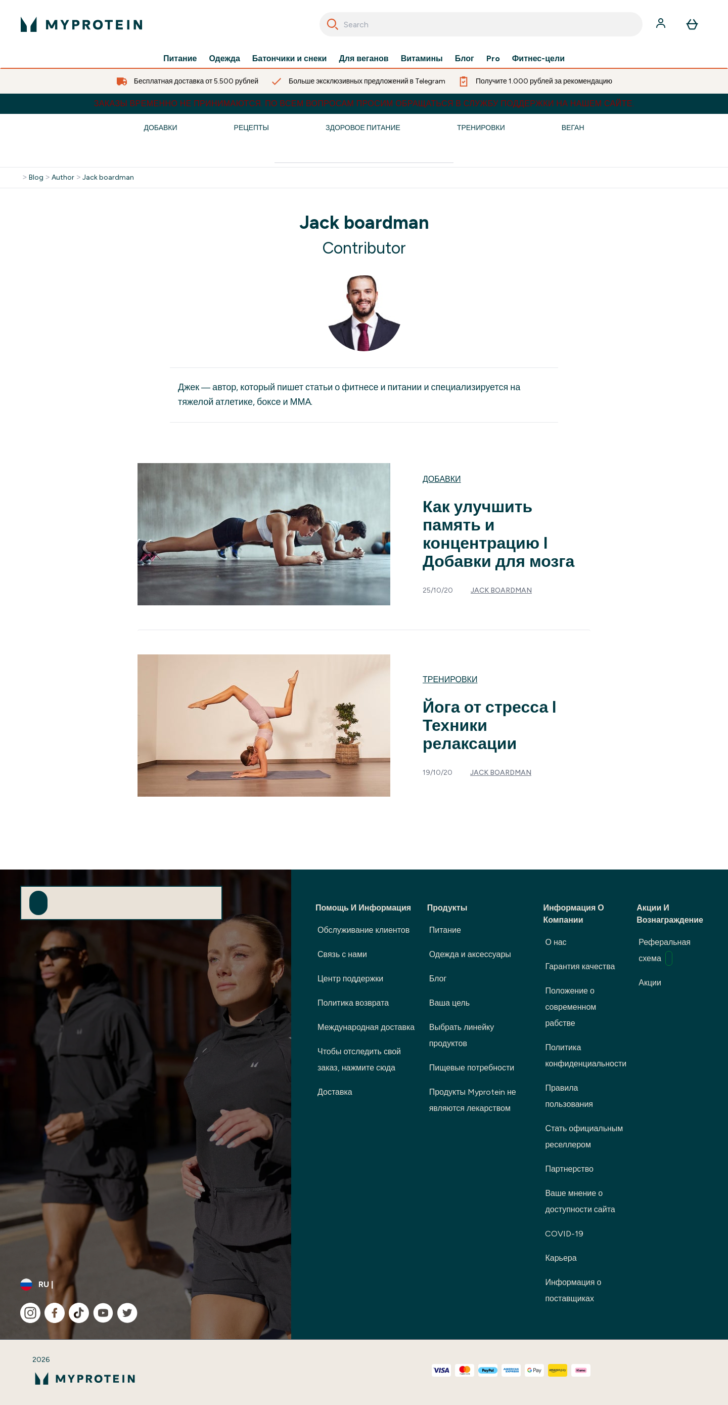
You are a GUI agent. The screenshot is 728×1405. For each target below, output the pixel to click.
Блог (464, 59)
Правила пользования (569, 1096)
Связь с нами (342, 954)
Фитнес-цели (538, 59)
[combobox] (481, 24)
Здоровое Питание (363, 127)
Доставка (334, 1092)
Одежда (224, 59)
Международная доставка (366, 1027)
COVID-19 (564, 1233)
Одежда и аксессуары (470, 954)
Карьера (560, 1258)
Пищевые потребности (472, 1067)
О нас (555, 942)
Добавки (160, 127)
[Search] (333, 24)
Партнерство (569, 1169)
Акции (650, 982)
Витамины (422, 59)
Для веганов (363, 59)
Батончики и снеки (289, 59)
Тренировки (481, 127)
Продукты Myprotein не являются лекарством (472, 1100)
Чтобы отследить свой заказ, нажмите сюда (359, 1059)
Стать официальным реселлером (584, 1136)
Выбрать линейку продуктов (461, 1035)
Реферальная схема (665, 951)
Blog (36, 178)
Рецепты (251, 127)
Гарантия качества (580, 966)
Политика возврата (353, 1003)
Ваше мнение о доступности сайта (580, 1201)
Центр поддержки (350, 978)
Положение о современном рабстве (570, 1007)
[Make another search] (364, 154)
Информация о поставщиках (573, 1290)
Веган (573, 127)
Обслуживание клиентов (363, 930)
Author (63, 178)
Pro (493, 59)
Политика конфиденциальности (585, 1055)
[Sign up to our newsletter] (38, 903)
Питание (180, 59)
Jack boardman (108, 178)
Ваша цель (449, 1003)
